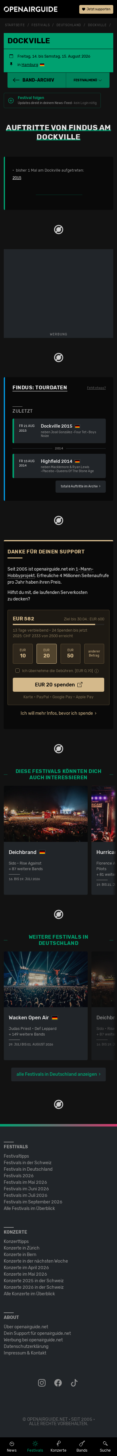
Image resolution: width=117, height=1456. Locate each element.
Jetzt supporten (96, 9)
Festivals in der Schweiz (27, 1162)
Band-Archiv (33, 80)
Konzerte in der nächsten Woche (36, 1261)
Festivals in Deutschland (28, 1169)
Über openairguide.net (26, 1327)
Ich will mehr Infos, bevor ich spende (57, 713)
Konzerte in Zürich (22, 1248)
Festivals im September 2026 (33, 1202)
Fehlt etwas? (96, 388)
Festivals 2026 (19, 1176)
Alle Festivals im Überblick (29, 1208)
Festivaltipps (16, 1156)
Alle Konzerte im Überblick (29, 1294)
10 (22, 653)
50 (70, 653)
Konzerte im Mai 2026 (25, 1274)
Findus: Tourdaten (39, 388)
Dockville (97, 25)
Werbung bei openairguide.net (33, 1340)
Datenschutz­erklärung (26, 1346)
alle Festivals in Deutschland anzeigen (57, 1074)
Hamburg (30, 65)
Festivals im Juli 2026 (25, 1195)
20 (46, 653)
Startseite (15, 25)
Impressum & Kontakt (25, 1353)
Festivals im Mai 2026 (25, 1182)
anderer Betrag (94, 653)
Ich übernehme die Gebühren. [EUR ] (57, 671)
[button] (88, 80)
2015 (16, 178)
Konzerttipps (16, 1241)
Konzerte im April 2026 (26, 1267)
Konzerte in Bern (20, 1254)
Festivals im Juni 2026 (26, 1189)
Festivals (41, 25)
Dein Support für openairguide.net (37, 1333)
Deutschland (68, 25)
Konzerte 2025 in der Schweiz (34, 1280)
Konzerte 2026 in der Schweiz (34, 1287)
